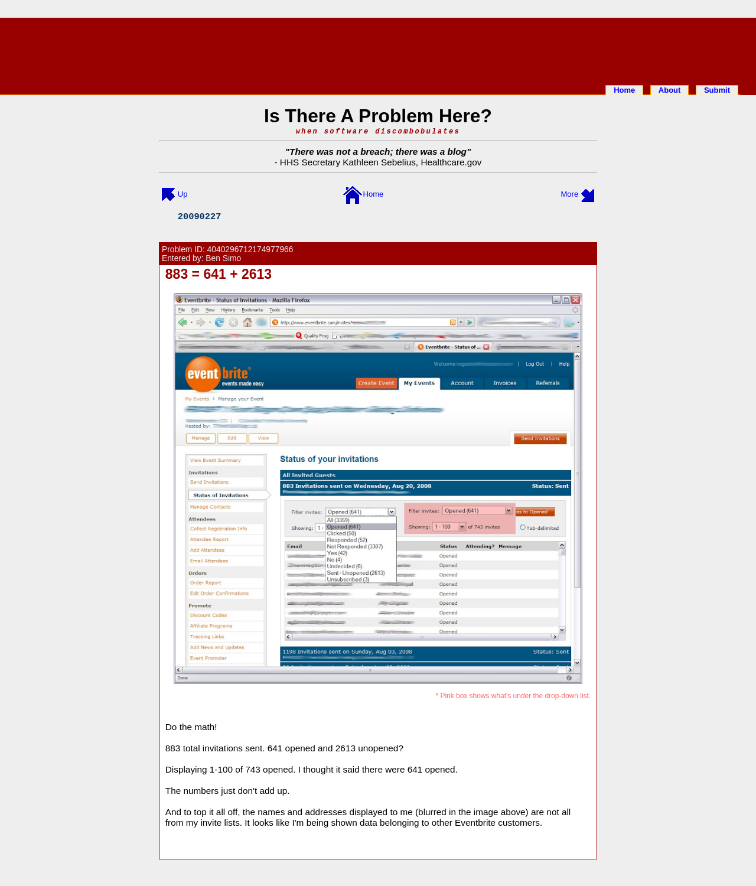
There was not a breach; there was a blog (378, 151)
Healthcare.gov (451, 162)
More (570, 194)
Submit (717, 90)
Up (183, 194)
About (670, 90)
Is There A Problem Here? (378, 115)
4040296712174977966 (250, 249)
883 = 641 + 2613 (218, 274)
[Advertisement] (378, 49)
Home (624, 90)
